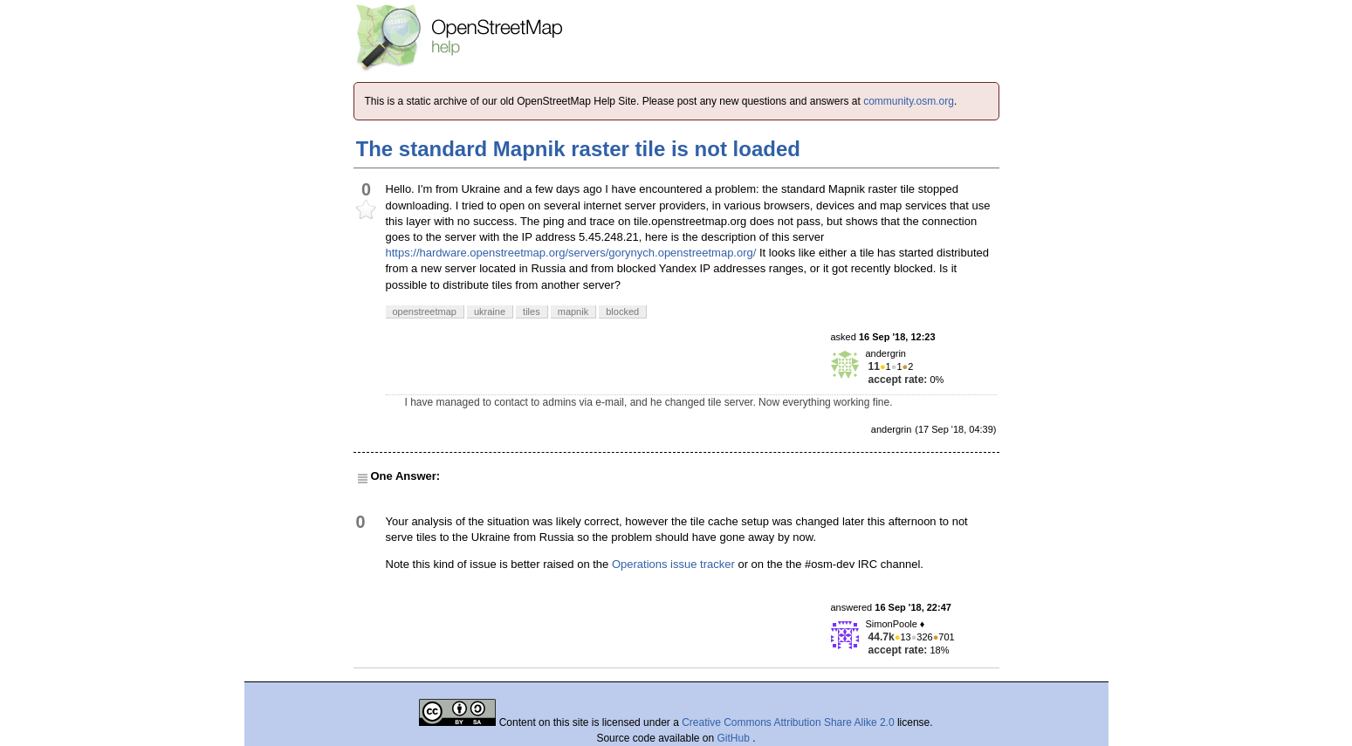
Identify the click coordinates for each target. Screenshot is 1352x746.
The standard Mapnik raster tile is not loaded (578, 149)
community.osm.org (908, 101)
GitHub (735, 738)
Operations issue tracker (673, 564)
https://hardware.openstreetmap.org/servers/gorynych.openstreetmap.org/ (571, 252)
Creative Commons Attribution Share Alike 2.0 (788, 722)
